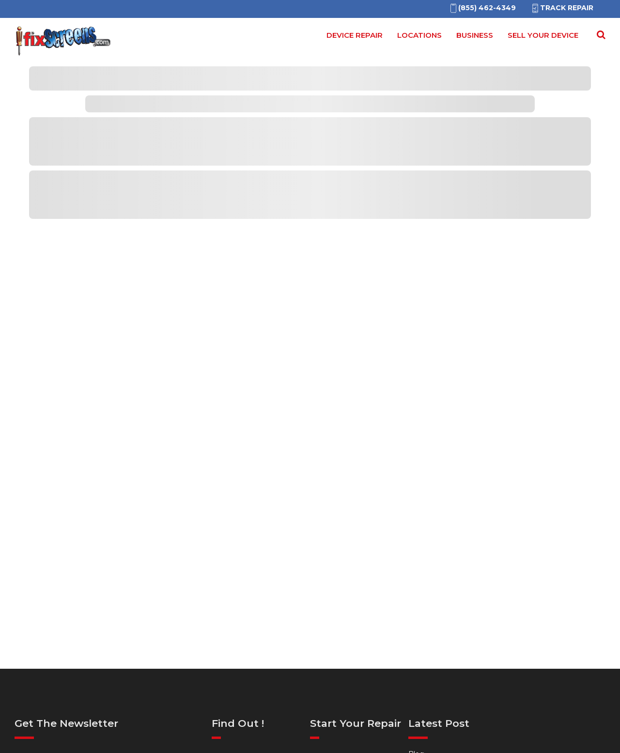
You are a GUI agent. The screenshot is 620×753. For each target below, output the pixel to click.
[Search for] (599, 38)
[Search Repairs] (599, 35)
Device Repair (354, 35)
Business (474, 35)
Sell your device (543, 35)
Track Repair (561, 7)
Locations (419, 35)
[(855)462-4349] (482, 7)
